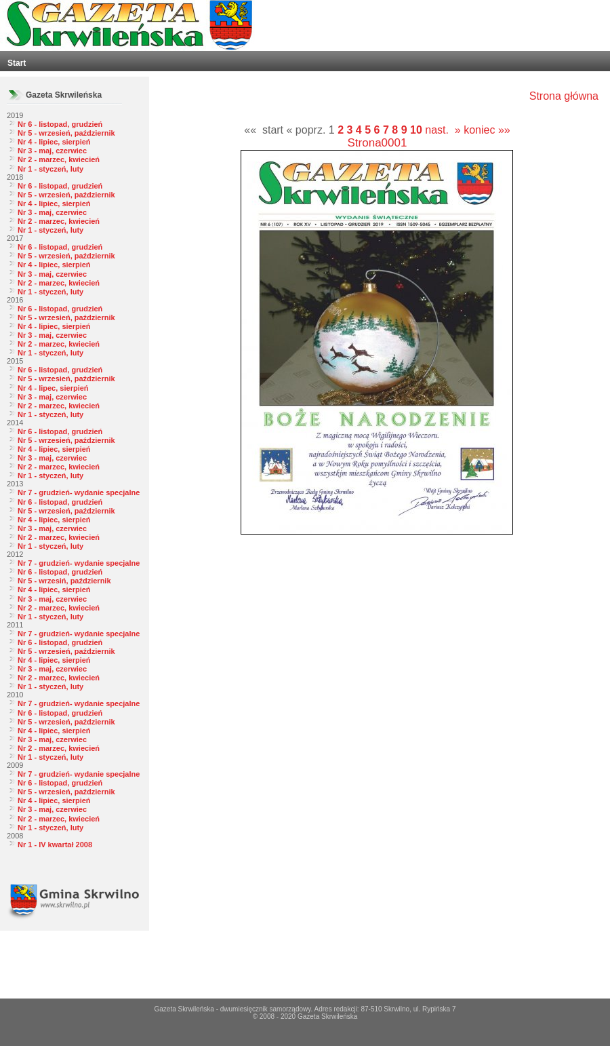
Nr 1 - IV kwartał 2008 (55, 844)
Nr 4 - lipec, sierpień (53, 388)
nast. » (442, 130)
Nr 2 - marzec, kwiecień (59, 159)
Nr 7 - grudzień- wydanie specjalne (79, 492)
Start (16, 63)
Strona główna (563, 96)
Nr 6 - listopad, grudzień (60, 124)
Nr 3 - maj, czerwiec (52, 151)
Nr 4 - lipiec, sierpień (54, 142)
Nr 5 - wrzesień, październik (66, 133)
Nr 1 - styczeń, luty (50, 169)
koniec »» (487, 130)
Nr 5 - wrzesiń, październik (64, 581)
